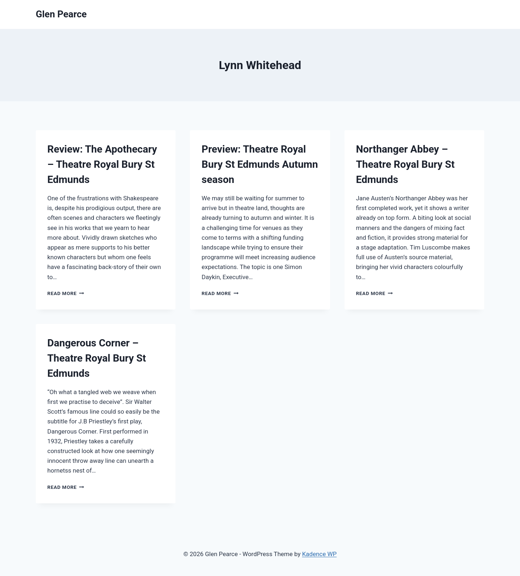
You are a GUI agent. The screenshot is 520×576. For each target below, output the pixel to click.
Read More (65, 293)
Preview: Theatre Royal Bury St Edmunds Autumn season (260, 164)
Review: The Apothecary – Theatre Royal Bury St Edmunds (102, 164)
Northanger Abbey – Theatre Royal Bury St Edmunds (405, 164)
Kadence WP (319, 554)
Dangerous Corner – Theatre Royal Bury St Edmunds (96, 358)
